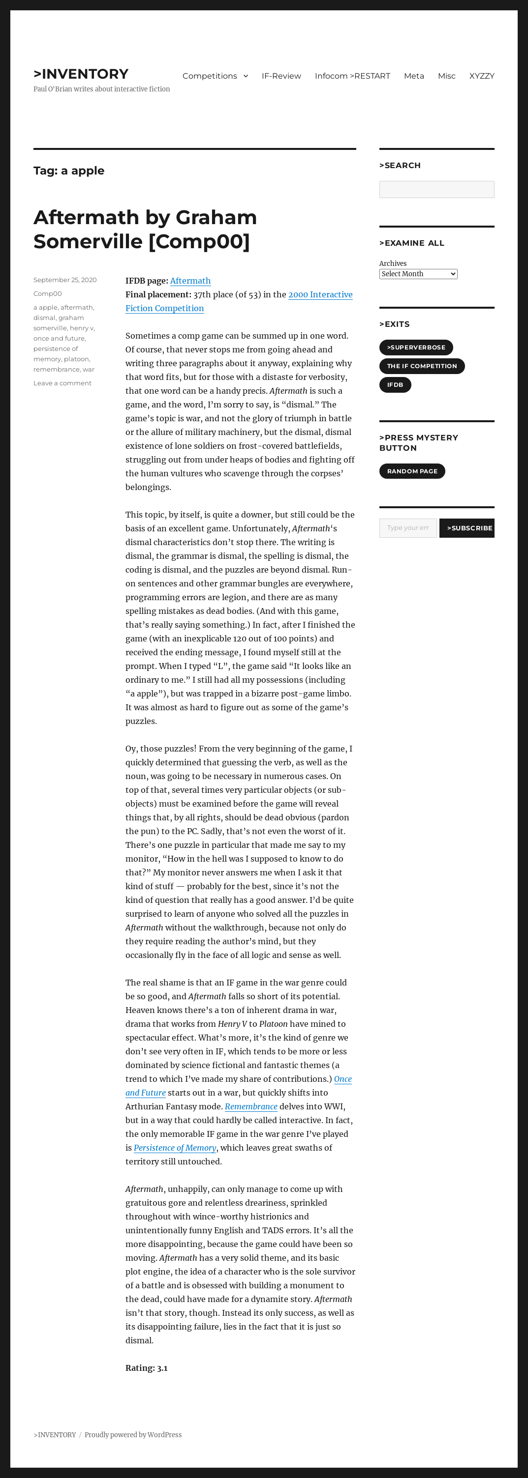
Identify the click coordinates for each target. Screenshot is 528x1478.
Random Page (412, 471)
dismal (44, 317)
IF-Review (281, 76)
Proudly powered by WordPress (133, 1435)
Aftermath (190, 281)
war (88, 369)
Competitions (210, 76)
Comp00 (47, 293)
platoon (76, 359)
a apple (45, 307)
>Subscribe (470, 528)
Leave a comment (62, 383)
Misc (447, 76)
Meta (414, 76)
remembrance (56, 369)
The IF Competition (422, 366)
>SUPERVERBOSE (416, 347)
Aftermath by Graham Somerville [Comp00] (145, 229)
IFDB (395, 384)
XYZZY (482, 76)
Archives (393, 264)
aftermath (77, 307)
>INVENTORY (80, 73)
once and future (59, 338)
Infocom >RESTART (352, 76)
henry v (81, 328)
